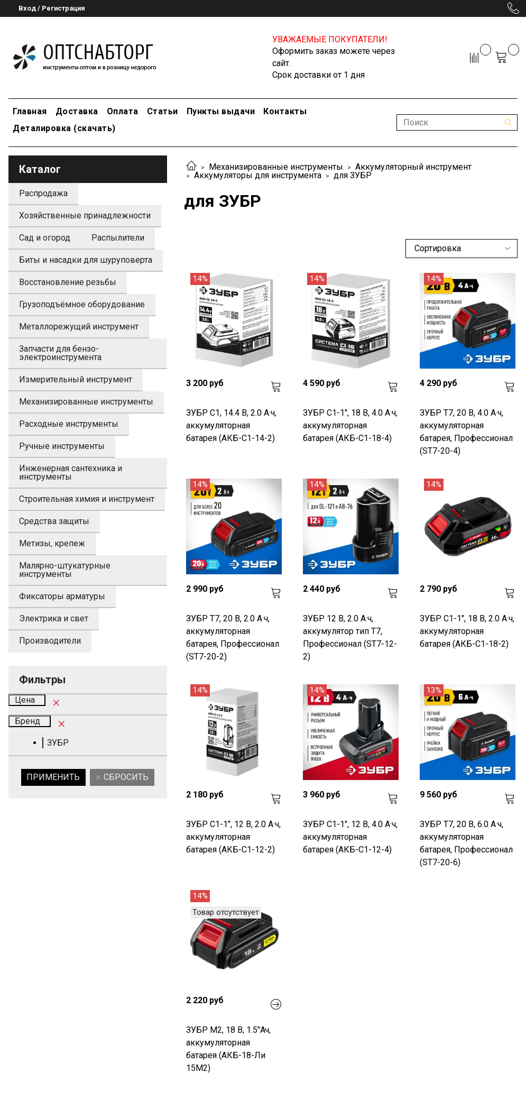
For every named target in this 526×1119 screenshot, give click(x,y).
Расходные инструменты (68, 424)
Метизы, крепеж (52, 543)
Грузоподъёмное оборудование (82, 304)
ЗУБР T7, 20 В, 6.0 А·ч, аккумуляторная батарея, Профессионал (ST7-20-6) (466, 843)
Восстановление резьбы (67, 282)
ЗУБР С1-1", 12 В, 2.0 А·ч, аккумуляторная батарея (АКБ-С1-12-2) (233, 837)
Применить (53, 777)
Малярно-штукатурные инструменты (64, 570)
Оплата (123, 111)
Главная (30, 111)
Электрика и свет (53, 618)
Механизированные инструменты (276, 167)
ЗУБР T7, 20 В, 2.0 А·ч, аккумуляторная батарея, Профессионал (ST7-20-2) (232, 637)
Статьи (162, 111)
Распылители (117, 238)
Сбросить (125, 777)
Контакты (285, 111)
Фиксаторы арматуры (62, 596)
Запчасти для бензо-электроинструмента (60, 353)
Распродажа (43, 193)
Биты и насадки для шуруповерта (85, 260)
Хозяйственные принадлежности (85, 215)
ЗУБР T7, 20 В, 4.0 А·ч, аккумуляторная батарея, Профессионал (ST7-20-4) (466, 432)
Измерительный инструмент (75, 379)
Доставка (77, 111)
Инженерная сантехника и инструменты (70, 472)
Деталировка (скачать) (64, 128)
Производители (50, 641)
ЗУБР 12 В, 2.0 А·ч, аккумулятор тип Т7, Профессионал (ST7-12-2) (350, 637)
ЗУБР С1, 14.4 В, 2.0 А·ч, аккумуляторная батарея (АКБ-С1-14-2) (231, 425)
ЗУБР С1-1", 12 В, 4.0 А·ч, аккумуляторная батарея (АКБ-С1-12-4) (350, 837)
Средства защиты (54, 521)
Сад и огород (44, 238)
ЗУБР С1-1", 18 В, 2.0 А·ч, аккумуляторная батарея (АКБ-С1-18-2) (467, 631)
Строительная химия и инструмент (86, 499)
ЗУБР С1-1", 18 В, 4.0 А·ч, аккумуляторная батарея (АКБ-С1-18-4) (350, 425)
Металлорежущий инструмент (79, 327)
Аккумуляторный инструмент (413, 167)
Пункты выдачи (221, 111)
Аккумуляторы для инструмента (257, 175)
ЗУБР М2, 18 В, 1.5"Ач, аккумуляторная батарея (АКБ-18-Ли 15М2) (228, 1049)
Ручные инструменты (62, 446)
